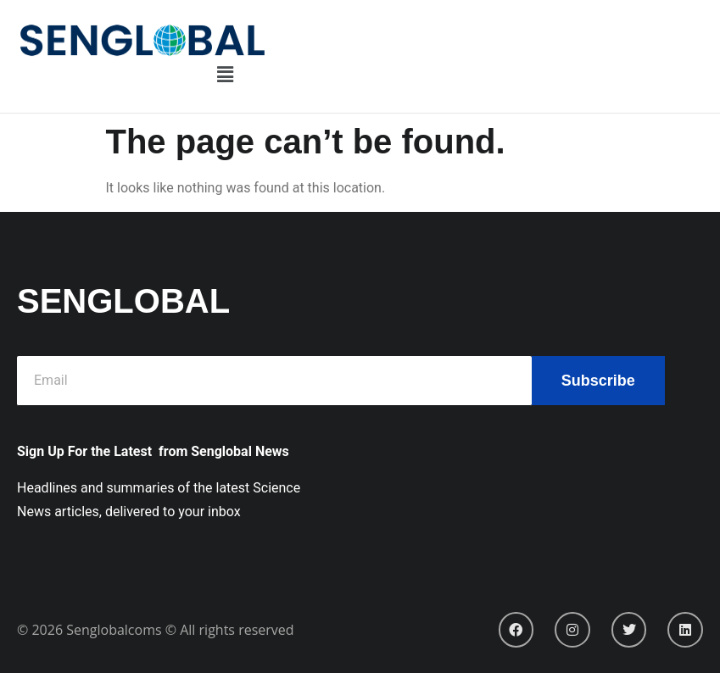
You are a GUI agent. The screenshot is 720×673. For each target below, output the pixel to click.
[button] (225, 75)
